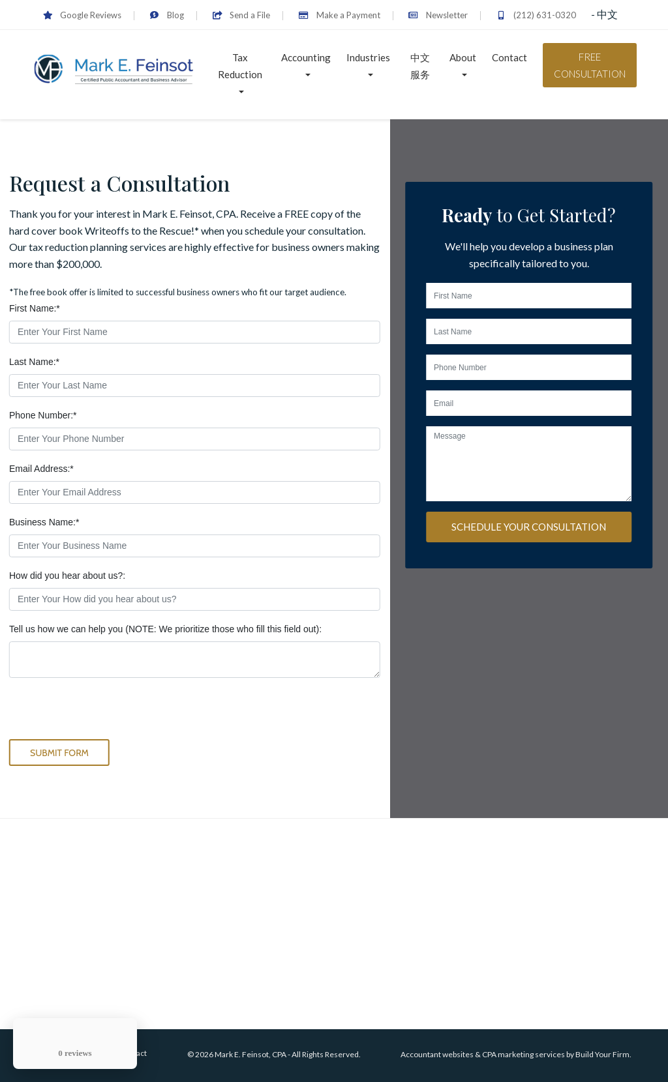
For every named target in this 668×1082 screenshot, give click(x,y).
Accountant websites (437, 1054)
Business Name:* (44, 522)
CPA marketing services (523, 1054)
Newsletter (438, 15)
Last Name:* (34, 362)
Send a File (241, 15)
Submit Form (59, 753)
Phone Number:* (43, 415)
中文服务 (420, 65)
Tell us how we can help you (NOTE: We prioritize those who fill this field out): (165, 629)
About (462, 57)
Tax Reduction (240, 65)
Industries (368, 57)
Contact (509, 57)
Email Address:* (41, 468)
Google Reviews (82, 15)
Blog (166, 15)
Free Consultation (590, 65)
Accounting (306, 57)
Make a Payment (339, 15)
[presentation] (108, 713)
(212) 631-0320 (536, 15)
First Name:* (34, 308)
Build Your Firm (602, 1054)
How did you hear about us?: (67, 575)
